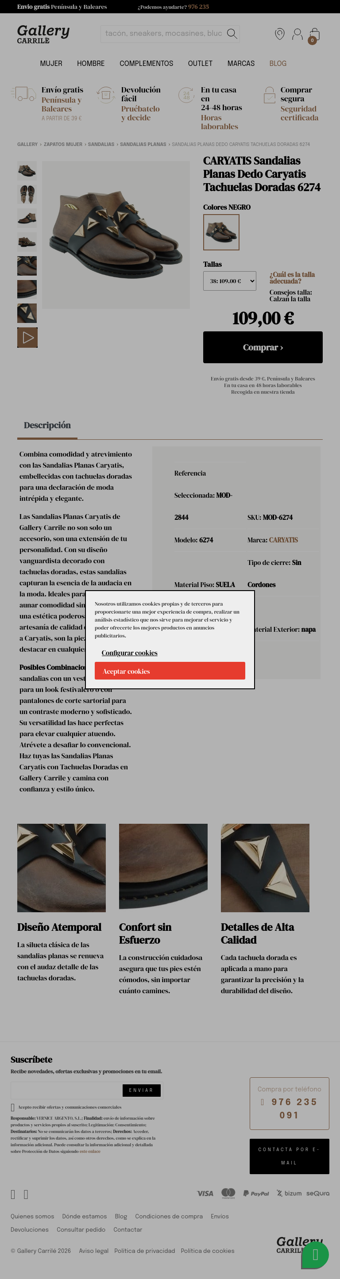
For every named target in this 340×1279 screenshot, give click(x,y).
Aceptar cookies (126, 671)
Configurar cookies (130, 652)
